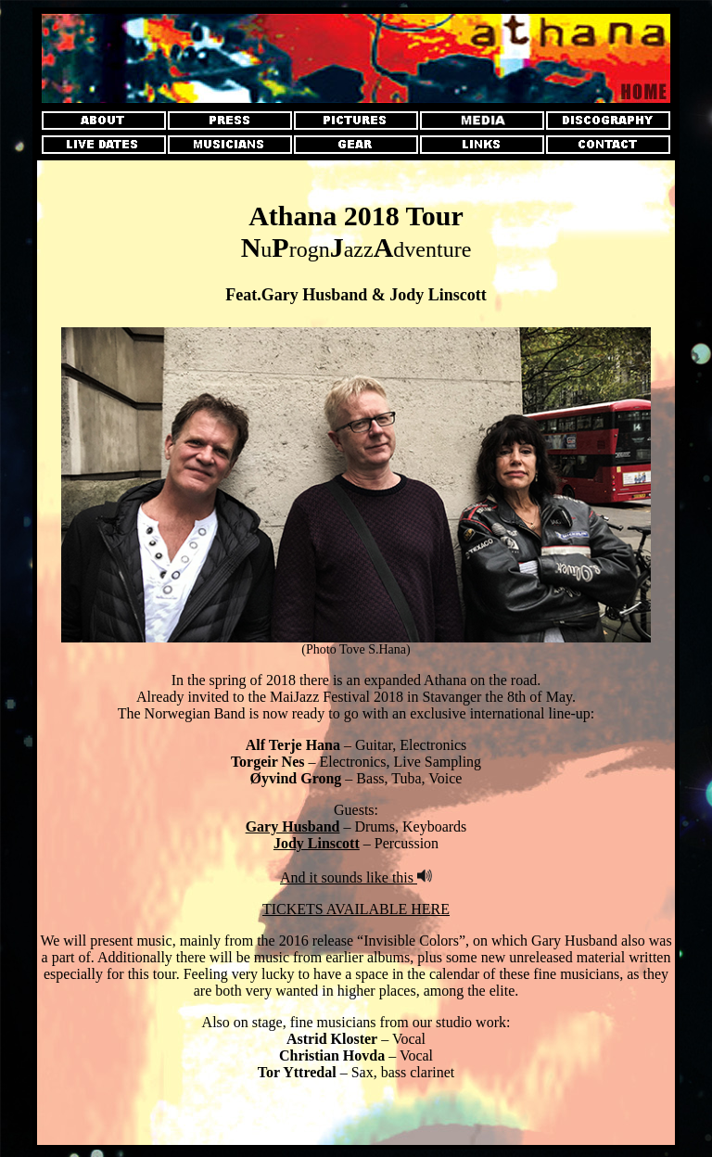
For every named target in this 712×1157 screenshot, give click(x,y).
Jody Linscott (316, 843)
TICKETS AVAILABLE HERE (356, 909)
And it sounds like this (348, 877)
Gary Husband (293, 826)
